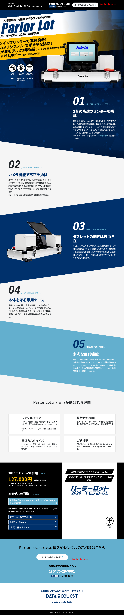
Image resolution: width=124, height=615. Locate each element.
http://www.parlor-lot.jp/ (62, 602)
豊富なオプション (18, 522)
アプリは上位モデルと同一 (22, 517)
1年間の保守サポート (20, 527)
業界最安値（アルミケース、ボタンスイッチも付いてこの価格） (33, 501)
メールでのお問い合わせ (84, 5)
